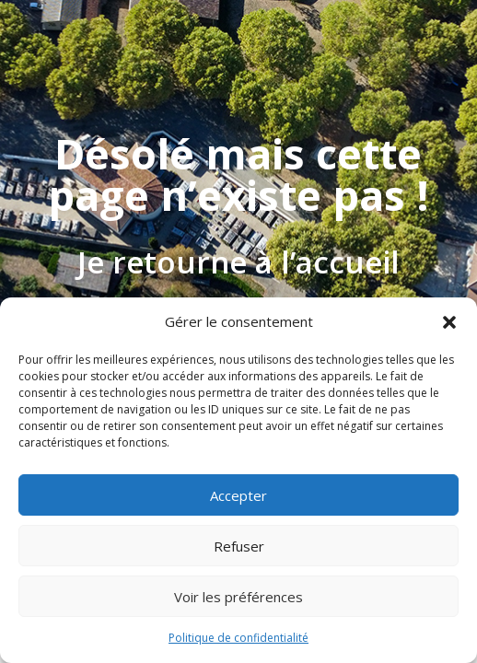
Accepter (238, 495)
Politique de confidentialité (238, 638)
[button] (449, 322)
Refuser (239, 546)
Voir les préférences (238, 596)
